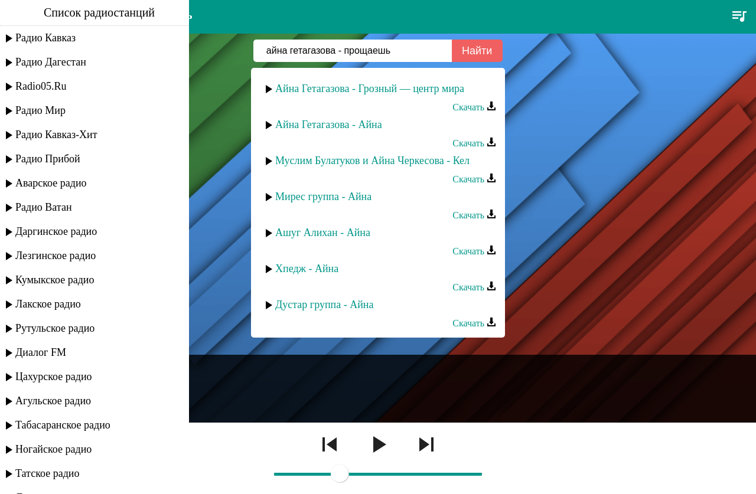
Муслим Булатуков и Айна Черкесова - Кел (372, 160)
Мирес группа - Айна (323, 196)
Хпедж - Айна (306, 268)
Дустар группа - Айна (324, 304)
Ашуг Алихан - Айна (322, 232)
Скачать (474, 107)
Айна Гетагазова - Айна (328, 124)
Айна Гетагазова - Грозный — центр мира (369, 88)
